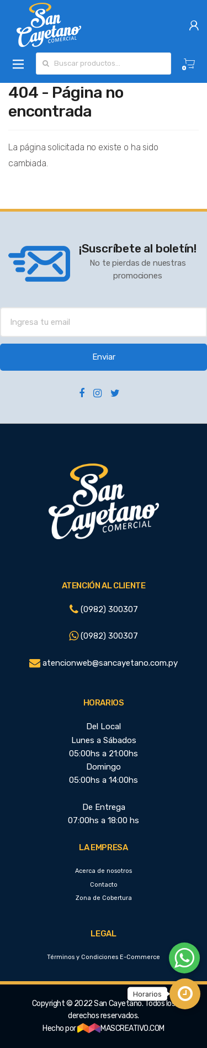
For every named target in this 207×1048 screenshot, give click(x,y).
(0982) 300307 (104, 609)
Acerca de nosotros (103, 871)
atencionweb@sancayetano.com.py (103, 663)
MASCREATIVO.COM (120, 1028)
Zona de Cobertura (104, 898)
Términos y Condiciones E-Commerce (103, 957)
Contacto (104, 884)
